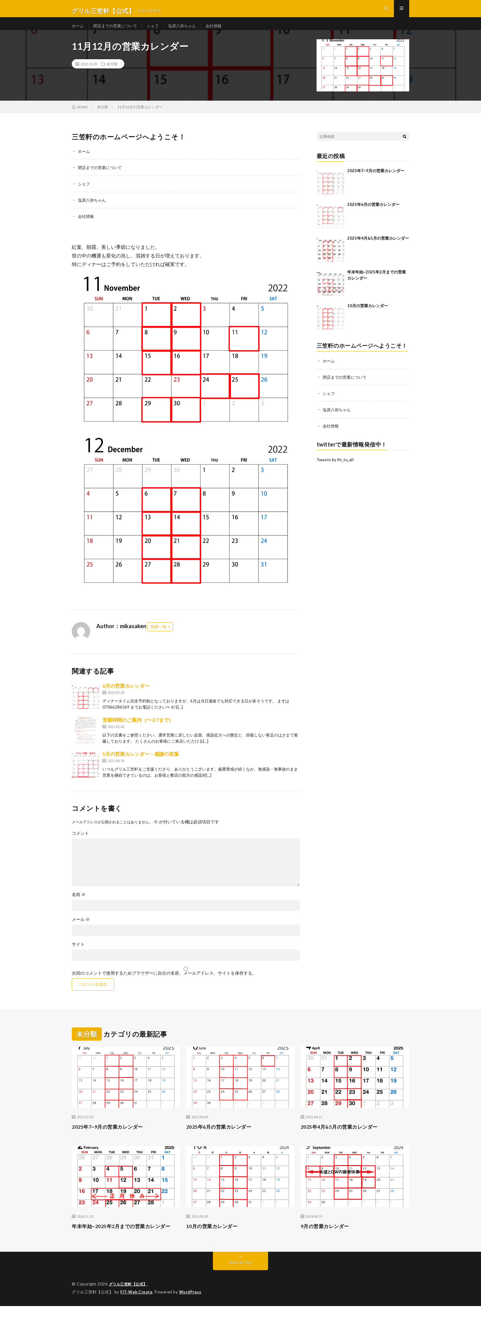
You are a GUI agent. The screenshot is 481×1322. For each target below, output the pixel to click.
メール (81, 928)
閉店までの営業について (117, 30)
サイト (78, 953)
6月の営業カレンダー (125, 694)
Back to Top (240, 1278)
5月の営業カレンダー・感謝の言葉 (140, 762)
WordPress (192, 1308)
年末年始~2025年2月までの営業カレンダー (124, 1238)
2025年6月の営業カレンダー (373, 214)
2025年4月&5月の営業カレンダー (378, 247)
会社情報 (221, 30)
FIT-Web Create (136, 1308)
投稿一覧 (159, 635)
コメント (80, 842)
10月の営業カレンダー (367, 315)
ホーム (78, 30)
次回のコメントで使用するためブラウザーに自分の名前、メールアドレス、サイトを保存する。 (164, 982)
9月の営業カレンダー (328, 1234)
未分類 (111, 73)
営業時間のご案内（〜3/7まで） (138, 728)
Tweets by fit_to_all (335, 468)
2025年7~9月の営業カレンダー (375, 180)
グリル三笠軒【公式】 (129, 1300)
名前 (79, 903)
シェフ (157, 30)
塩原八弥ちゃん (188, 30)
